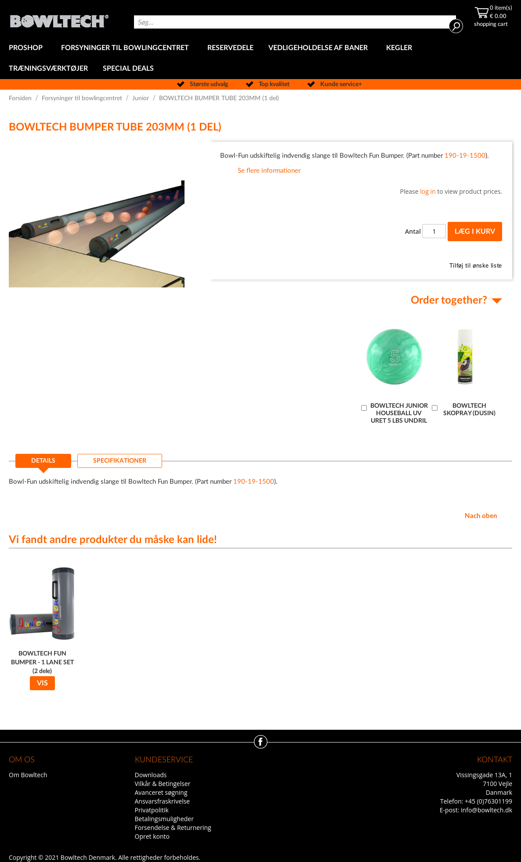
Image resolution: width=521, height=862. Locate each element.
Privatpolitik (152, 810)
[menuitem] (27, 48)
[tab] (43, 463)
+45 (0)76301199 (488, 801)
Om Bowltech (28, 775)
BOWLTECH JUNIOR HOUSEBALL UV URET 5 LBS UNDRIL (399, 413)
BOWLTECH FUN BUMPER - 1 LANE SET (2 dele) (42, 662)
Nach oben (481, 516)
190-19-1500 (465, 155)
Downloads (151, 775)
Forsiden (20, 98)
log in (427, 191)
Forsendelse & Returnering (173, 827)
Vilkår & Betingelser (163, 783)
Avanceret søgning (161, 792)
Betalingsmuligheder (164, 819)
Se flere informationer (269, 170)
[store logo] (59, 18)
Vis (42, 683)
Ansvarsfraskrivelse (162, 801)
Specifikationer (119, 461)
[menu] (260, 58)
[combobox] (295, 22)
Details (43, 461)
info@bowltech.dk (486, 810)
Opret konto (152, 836)
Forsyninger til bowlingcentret (82, 98)
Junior (140, 98)
